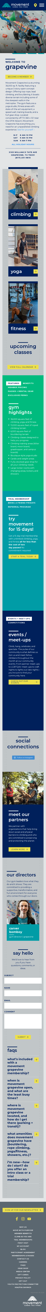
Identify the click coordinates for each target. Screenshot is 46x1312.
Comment (9, 1015)
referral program (19, 510)
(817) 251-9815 (23, 158)
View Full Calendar (21, 370)
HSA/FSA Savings (23, 1287)
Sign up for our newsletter (21, 1210)
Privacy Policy (23, 1278)
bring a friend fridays (21, 506)
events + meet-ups (19, 622)
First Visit (23, 1243)
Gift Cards (23, 1275)
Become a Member (18, 77)
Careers (23, 1262)
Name (7, 991)
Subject (9, 978)
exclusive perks (18, 398)
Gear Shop (23, 1268)
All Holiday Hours (23, 144)
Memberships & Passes (23, 1256)
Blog (23, 1249)
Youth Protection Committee (23, 1284)
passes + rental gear (20, 394)
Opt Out (23, 1281)
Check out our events (19, 685)
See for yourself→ (26, 130)
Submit (22, 1040)
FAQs (23, 1265)
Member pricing (17, 390)
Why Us (23, 1227)
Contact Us (23, 1259)
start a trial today (22, 560)
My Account (23, 1246)
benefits (28, 386)
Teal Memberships (23, 1240)
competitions (16, 626)
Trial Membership (18, 502)
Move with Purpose (23, 1230)
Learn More (18, 852)
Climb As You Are (23, 1237)
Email (7, 1003)
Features (13, 386)
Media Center (23, 1271)
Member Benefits (23, 1233)
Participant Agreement (23, 1252)
